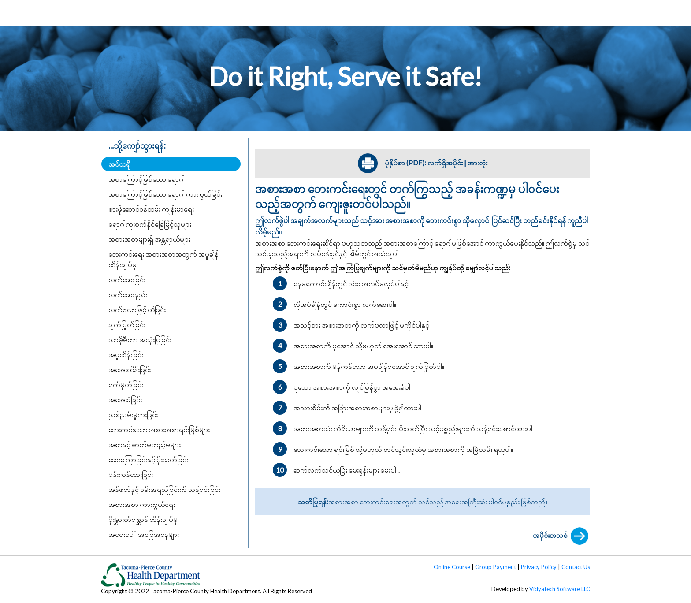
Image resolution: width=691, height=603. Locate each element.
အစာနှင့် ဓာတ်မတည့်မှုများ (144, 444)
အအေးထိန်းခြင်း (129, 369)
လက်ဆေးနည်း (127, 294)
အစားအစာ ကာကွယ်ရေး (141, 504)
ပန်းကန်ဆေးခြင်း (130, 474)
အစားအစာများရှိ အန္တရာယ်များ (149, 238)
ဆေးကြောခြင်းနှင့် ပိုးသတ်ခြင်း (148, 459)
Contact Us (575, 566)
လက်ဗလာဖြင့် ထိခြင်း (137, 309)
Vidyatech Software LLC (559, 588)
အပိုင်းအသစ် (561, 536)
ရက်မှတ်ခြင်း (125, 384)
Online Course (452, 566)
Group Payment (495, 566)
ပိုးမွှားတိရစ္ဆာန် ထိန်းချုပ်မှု (143, 519)
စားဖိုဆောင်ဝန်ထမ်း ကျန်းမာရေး (151, 209)
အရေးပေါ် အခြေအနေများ (143, 534)
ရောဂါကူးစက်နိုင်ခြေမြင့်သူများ (149, 224)
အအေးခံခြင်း (125, 399)
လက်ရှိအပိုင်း (445, 162)
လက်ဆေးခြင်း (126, 279)
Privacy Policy (539, 566)
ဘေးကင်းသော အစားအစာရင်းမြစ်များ (159, 429)
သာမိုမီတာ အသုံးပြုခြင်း (139, 339)
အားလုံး (477, 162)
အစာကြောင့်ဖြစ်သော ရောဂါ (146, 179)
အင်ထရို (119, 164)
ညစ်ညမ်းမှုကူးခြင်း (133, 414)
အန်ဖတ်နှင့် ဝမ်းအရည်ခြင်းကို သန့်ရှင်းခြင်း (164, 489)
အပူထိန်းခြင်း (125, 354)
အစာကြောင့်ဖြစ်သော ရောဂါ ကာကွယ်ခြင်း (165, 194)
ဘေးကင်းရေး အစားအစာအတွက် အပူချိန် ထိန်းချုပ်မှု (163, 258)
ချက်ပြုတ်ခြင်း (126, 324)
